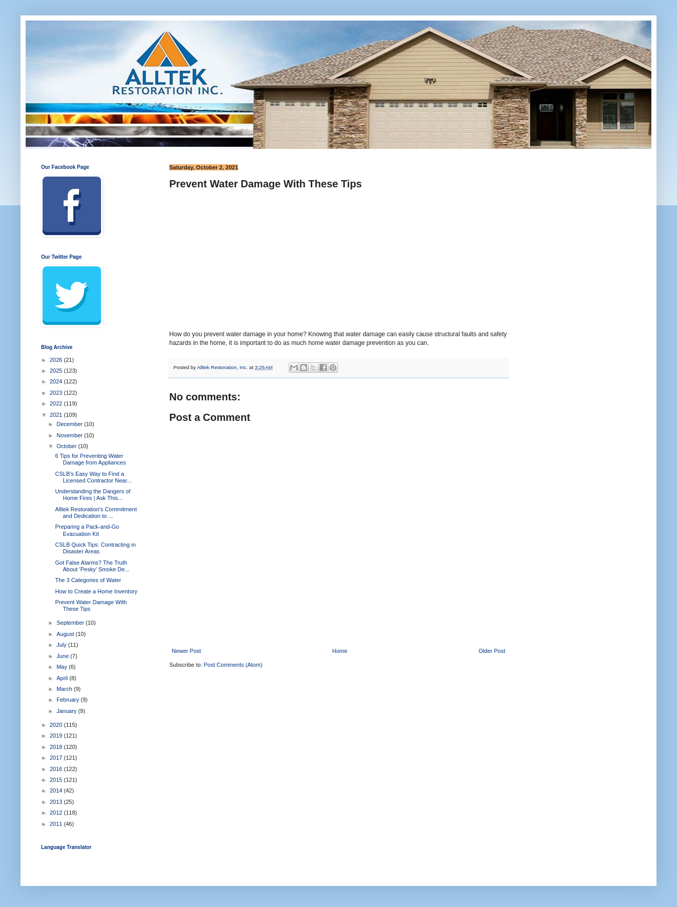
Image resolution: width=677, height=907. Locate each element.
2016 (57, 769)
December (70, 424)
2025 (57, 371)
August (65, 634)
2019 (57, 735)
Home (339, 651)
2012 (57, 812)
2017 (57, 758)
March (65, 689)
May (62, 667)
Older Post (492, 651)
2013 (57, 802)
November (70, 435)
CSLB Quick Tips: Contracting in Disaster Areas (95, 548)
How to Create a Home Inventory (96, 591)
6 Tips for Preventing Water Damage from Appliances (90, 459)
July (62, 645)
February (68, 700)
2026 (57, 360)
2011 (57, 824)
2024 (57, 381)
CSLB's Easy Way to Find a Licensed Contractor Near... (93, 477)
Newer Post (186, 651)
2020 (57, 725)
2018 (57, 747)
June (63, 656)
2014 (57, 790)
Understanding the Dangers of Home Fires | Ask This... (92, 494)
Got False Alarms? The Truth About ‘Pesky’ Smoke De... (92, 565)
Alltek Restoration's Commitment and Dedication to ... (95, 512)
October (67, 446)
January (67, 711)
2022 (57, 403)
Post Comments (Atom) (233, 665)
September (71, 623)
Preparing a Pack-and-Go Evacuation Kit (87, 530)
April (62, 678)
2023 (57, 393)
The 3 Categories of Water (88, 580)
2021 (57, 415)
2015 (57, 780)
